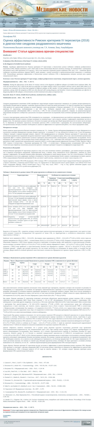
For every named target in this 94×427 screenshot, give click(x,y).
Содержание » (7, 415)
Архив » (5, 416)
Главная (5, 30)
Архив (29, 30)
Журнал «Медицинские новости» (17, 30)
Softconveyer (77, 421)
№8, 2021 (34, 30)
